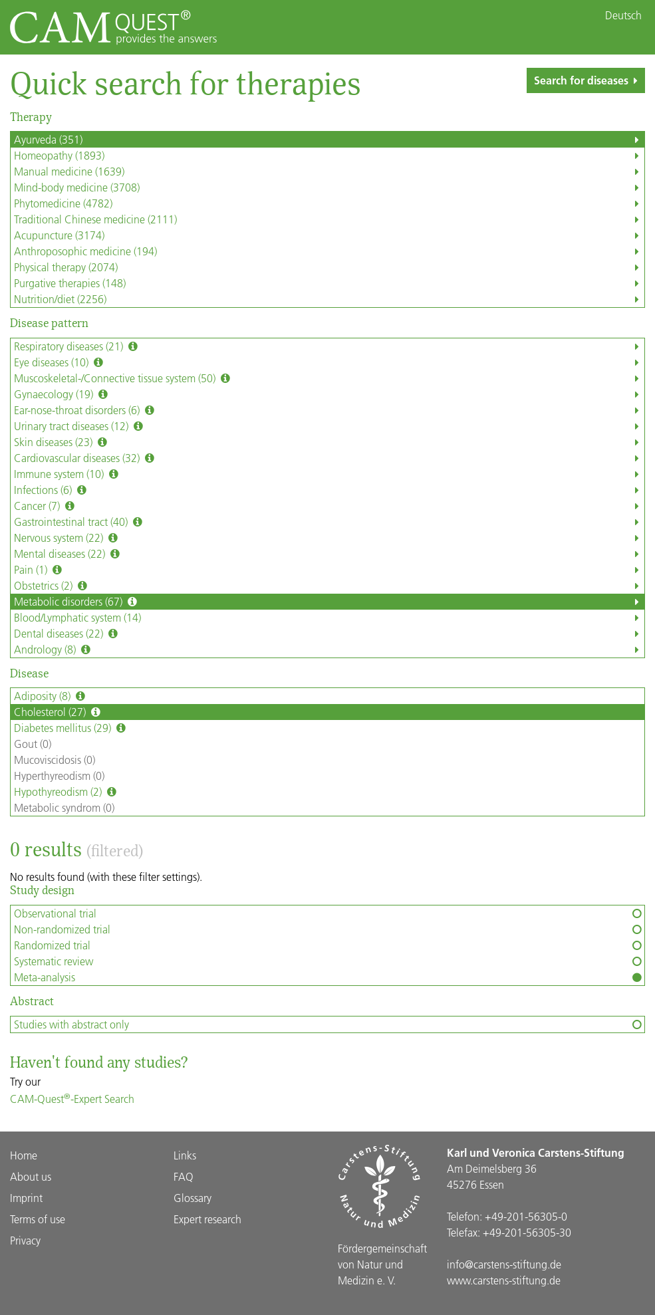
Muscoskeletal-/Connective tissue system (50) (329, 378)
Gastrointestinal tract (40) (329, 522)
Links (185, 1155)
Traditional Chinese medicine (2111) (329, 219)
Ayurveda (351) (329, 140)
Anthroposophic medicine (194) (329, 251)
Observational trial (329, 913)
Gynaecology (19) (329, 394)
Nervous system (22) (329, 538)
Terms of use (37, 1219)
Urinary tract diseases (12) (329, 426)
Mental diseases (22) (329, 554)
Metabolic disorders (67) (329, 602)
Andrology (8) (329, 650)
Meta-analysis (329, 977)
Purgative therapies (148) (329, 283)
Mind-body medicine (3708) (329, 187)
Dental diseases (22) (329, 634)
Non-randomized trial (329, 929)
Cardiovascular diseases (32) (329, 458)
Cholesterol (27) (58, 712)
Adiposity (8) (51, 696)
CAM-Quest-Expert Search (72, 1099)
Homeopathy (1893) (329, 156)
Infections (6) (329, 490)
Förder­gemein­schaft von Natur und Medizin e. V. (382, 1264)
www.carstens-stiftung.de (504, 1280)
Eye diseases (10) (329, 362)
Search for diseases (588, 80)
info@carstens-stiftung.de (504, 1264)
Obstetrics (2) (329, 586)
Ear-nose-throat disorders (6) (329, 410)
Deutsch (623, 15)
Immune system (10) (329, 474)
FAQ (184, 1176)
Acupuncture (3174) (329, 235)
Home (23, 1155)
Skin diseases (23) (329, 442)
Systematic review (329, 961)
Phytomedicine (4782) (329, 203)
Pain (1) (329, 570)
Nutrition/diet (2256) (329, 299)
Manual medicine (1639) (329, 171)
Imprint (26, 1198)
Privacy (25, 1240)
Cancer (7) (329, 506)
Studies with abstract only (329, 1024)
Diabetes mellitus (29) (71, 728)
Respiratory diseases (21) (329, 346)
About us (30, 1176)
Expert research (207, 1219)
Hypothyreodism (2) (66, 792)
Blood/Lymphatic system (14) (329, 618)
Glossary (192, 1198)
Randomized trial (329, 945)
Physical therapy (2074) (329, 267)
